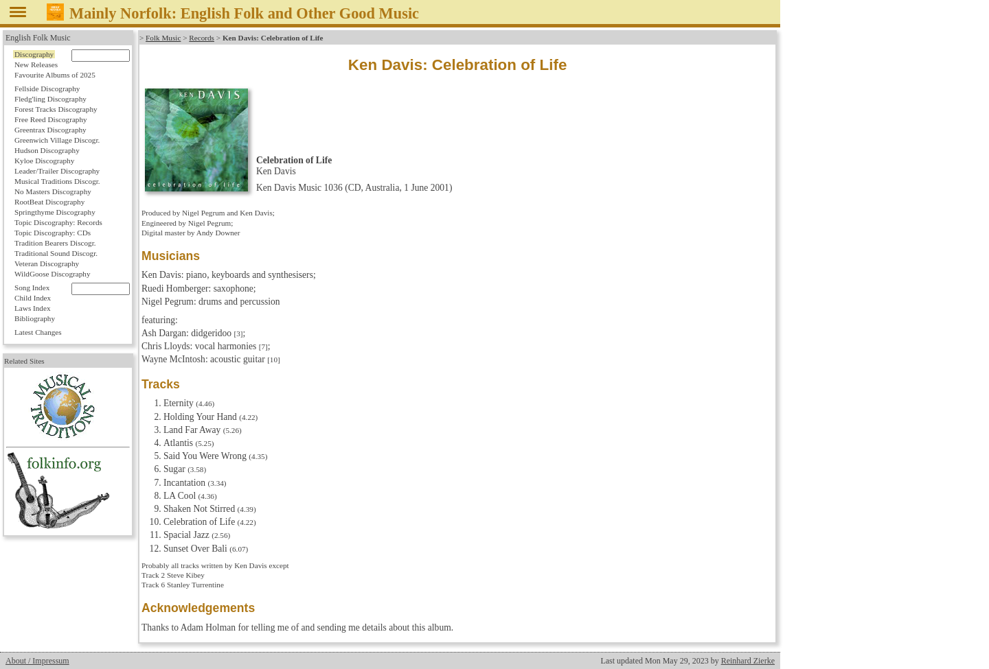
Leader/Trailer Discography (57, 171)
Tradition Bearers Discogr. (55, 243)
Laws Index (32, 308)
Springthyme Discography (54, 212)
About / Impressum (37, 661)
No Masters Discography (52, 191)
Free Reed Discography (50, 119)
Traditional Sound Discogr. (56, 253)
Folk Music (163, 38)
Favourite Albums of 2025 (54, 75)
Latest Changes (38, 332)
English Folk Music (38, 38)
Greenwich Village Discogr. (57, 140)
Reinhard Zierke (748, 661)
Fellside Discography (47, 88)
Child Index (32, 298)
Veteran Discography (46, 263)
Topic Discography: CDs (52, 232)
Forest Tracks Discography (56, 109)
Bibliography (34, 318)
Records (201, 38)
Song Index (31, 287)
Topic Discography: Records (58, 222)
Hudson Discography (47, 150)
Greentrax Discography (50, 130)
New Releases (36, 64)
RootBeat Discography (49, 202)
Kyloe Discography (44, 160)
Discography (34, 54)
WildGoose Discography (52, 274)
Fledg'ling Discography (50, 99)
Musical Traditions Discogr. (57, 181)
